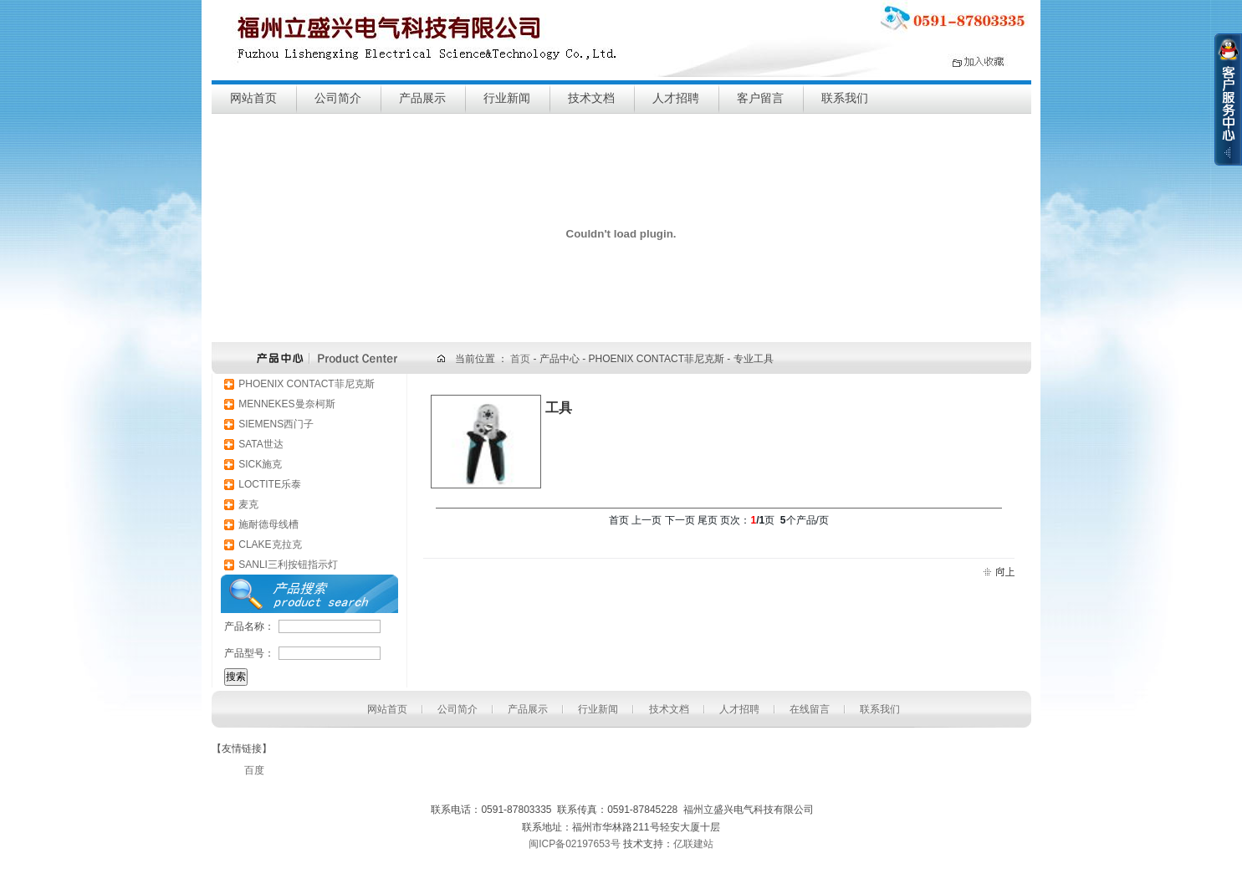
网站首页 (253, 98)
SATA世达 (261, 444)
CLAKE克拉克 (269, 544)
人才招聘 (675, 98)
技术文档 (591, 98)
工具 (558, 408)
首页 (521, 359)
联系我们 (844, 98)
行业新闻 (506, 98)
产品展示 (422, 98)
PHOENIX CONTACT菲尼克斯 (306, 384)
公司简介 (337, 98)
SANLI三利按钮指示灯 (288, 564)
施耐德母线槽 (268, 524)
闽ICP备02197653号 (574, 844)
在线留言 (810, 709)
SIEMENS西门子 (276, 424)
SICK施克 (260, 464)
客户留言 (760, 98)
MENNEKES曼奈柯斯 (286, 404)
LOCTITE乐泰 (269, 484)
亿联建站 (693, 844)
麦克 (248, 504)
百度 (254, 770)
